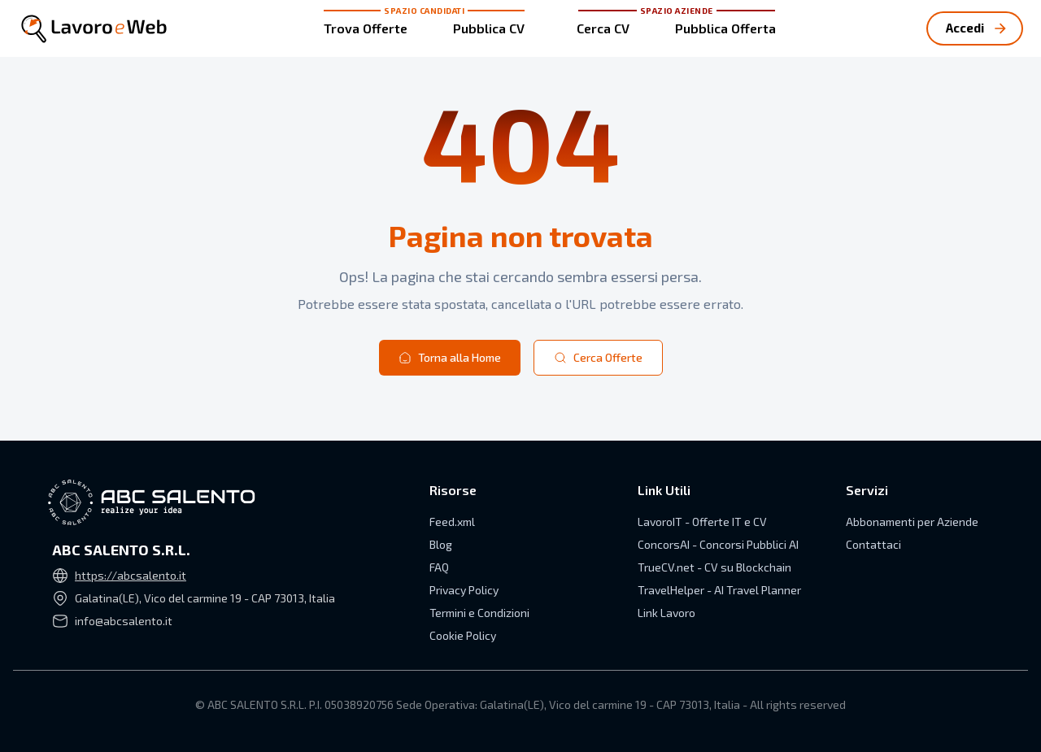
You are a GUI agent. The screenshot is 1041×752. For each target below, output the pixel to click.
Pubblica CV (489, 28)
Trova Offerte (365, 28)
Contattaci (873, 544)
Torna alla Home (450, 357)
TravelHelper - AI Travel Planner (719, 590)
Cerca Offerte (598, 357)
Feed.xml (452, 521)
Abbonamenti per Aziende (912, 521)
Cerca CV (603, 28)
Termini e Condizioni (479, 612)
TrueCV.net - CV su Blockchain (714, 567)
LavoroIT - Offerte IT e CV (702, 521)
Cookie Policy (462, 635)
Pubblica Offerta (725, 28)
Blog (440, 544)
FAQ (439, 567)
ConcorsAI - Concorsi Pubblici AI (718, 544)
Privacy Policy (464, 590)
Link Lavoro (666, 612)
